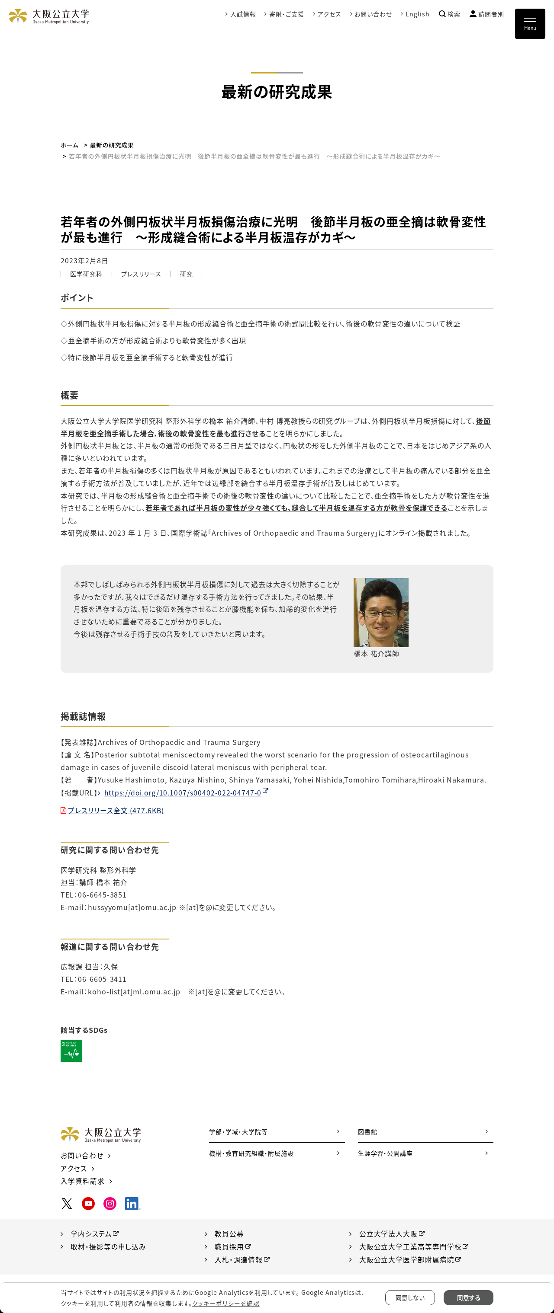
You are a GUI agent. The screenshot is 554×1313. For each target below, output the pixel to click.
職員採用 (229, 1245)
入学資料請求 (83, 1180)
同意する (468, 1298)
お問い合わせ (373, 14)
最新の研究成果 (112, 145)
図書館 (367, 1131)
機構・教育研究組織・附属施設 (251, 1152)
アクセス (329, 14)
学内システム (91, 1232)
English (418, 14)
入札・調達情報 (239, 1258)
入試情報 (243, 14)
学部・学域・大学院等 (238, 1131)
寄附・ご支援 (286, 14)
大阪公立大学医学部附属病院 (406, 1258)
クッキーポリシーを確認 (225, 1303)
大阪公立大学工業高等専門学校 (410, 1245)
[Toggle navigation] (530, 24)
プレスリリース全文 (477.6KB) (116, 810)
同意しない (410, 1298)
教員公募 (229, 1232)
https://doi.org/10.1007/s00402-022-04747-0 (184, 792)
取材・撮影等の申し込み (109, 1245)
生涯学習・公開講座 (385, 1152)
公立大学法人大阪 (388, 1232)
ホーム (70, 145)
